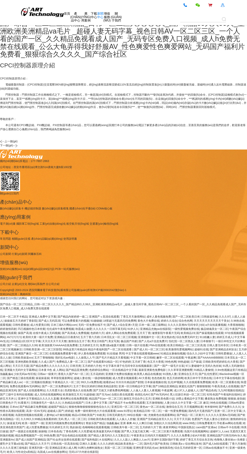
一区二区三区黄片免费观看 (166, 431)
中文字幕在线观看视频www (142, 353)
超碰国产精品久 (57, 406)
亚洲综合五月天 (187, 374)
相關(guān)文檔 (21, 238)
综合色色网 (185, 320)
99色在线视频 (218, 402)
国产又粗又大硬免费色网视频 (111, 390)
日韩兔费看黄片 (205, 423)
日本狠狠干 (207, 341)
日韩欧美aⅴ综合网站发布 (186, 443)
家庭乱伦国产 (187, 386)
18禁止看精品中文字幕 (189, 398)
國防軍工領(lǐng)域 (27, 223)
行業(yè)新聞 (19, 253)
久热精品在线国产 (73, 402)
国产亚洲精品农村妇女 (223, 349)
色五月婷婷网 (175, 378)
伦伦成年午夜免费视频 (60, 328)
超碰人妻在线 (82, 378)
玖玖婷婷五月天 (58, 427)
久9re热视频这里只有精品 (230, 369)
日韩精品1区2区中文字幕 (25, 341)
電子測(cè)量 (8, 223)
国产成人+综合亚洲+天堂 (122, 324)
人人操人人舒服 (125, 419)
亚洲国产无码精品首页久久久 (154, 419)
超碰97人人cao (219, 431)
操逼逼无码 (14, 423)
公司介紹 (5, 284)
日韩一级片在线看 (137, 345)
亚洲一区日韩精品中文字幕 (134, 386)
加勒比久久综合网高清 (167, 423)
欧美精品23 (188, 333)
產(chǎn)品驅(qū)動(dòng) (47, 238)
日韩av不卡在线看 (229, 427)
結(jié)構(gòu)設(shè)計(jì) (38, 269)
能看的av (108, 382)
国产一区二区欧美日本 (186, 316)
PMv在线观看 (157, 345)
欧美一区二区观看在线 (226, 382)
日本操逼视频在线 (155, 382)
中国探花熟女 (186, 427)
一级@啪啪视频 (101, 378)
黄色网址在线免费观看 (73, 398)
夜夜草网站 (170, 427)
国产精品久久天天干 (37, 443)
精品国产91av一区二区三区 (105, 398)
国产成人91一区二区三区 (149, 349)
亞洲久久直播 (87, 443)
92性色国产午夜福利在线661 (224, 394)
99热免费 (49, 435)
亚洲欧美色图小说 (163, 398)
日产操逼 (196, 361)
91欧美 (101, 415)
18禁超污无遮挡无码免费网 (119, 320)
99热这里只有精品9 (74, 349)
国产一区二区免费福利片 (57, 386)
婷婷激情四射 (8, 328)
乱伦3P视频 (175, 382)
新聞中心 (100, 15)
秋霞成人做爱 (83, 328)
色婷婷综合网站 (98, 369)
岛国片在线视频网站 (196, 431)
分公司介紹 (52, 284)
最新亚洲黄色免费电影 (152, 369)
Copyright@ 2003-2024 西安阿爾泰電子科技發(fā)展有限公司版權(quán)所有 (46, 290)
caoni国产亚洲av (206, 427)
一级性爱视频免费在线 (185, 328)
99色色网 (170, 361)
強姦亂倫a (6, 374)
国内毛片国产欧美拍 (156, 443)
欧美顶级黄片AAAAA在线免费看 (58, 345)
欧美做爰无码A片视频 (106, 431)
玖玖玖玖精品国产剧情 (129, 382)
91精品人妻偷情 (203, 369)
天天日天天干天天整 (54, 341)
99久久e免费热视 (91, 382)
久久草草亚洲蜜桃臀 (180, 369)
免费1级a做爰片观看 (112, 345)
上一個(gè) (9, 141)
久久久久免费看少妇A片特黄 (188, 435)
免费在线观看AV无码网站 (25, 386)
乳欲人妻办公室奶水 (216, 419)
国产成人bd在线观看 (215, 443)
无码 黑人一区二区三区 (72, 419)
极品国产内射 (129, 341)
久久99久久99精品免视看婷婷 (39, 419)
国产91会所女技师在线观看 (63, 439)
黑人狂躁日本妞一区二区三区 (187, 394)
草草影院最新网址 (62, 378)
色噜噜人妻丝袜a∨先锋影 (230, 439)
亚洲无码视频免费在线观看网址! (64, 423)
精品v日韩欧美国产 (83, 415)
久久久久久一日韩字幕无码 (109, 328)
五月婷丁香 (139, 361)
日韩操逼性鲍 (209, 316)
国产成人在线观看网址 (31, 390)
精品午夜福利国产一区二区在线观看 (110, 349)
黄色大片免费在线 (148, 320)
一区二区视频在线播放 (37, 382)
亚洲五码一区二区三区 (124, 406)
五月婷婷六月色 (91, 365)
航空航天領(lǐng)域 (77, 223)
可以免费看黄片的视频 (75, 320)
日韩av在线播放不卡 (215, 447)
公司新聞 (5, 253)
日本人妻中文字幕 (96, 402)
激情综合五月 (174, 406)
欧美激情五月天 (72, 394)
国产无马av (103, 394)
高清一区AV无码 (36, 410)
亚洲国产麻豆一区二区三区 (31, 353)
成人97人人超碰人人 (186, 390)
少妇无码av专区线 (25, 374)
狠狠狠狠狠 (203, 386)
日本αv (14, 406)
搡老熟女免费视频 (216, 398)
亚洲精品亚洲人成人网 (63, 447)
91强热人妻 (170, 374)
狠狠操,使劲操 (236, 398)
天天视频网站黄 (193, 406)
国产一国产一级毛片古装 (169, 365)
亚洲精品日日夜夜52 (66, 337)
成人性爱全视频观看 (124, 378)
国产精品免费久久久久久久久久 (49, 365)
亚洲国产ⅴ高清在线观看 (104, 316)
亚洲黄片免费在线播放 (119, 374)
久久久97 (224, 316)
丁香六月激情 (237, 443)
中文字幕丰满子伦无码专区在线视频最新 (128, 365)
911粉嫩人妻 (207, 337)
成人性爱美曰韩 (39, 324)
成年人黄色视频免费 (158, 316)
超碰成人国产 (55, 410)
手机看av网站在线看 (229, 423)
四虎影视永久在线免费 (78, 390)
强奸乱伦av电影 (64, 357)
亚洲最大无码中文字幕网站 (20, 369)
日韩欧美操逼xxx (22, 357)
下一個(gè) (9, 145)
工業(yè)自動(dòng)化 (53, 223)
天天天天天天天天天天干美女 (211, 320)
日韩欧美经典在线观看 (101, 419)
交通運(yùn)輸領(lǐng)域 (104, 223)
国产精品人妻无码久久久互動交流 (109, 435)
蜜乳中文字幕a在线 (11, 443)
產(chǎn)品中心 (75, 17)
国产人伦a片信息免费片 (152, 341)
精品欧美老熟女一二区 (128, 443)
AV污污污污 (14, 337)
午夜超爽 (190, 357)
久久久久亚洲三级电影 (13, 447)
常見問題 (5, 238)
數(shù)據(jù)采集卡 (12, 208)
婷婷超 (69, 410)
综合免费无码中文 (187, 337)
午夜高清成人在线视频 (225, 386)
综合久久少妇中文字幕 (200, 353)
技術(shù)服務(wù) (11, 269)
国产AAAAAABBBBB (210, 357)
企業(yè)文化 (19, 284)
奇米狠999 (211, 406)
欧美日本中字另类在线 (198, 378)
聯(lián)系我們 (36, 284)
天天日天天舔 (20, 365)
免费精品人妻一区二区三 (71, 361)
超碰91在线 (201, 349)
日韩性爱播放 (20, 324)
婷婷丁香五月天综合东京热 (196, 439)
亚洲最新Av (7, 439)
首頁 (67, 13)
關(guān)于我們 (116, 17)
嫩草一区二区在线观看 (170, 357)
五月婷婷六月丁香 (150, 427)
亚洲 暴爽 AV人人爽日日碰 (136, 423)
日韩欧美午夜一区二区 (124, 427)
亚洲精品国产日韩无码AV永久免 (226, 435)
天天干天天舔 (182, 419)
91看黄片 (23, 402)
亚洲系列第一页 (38, 447)
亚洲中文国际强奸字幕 (164, 439)
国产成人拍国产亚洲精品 (31, 439)
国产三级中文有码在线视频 (16, 394)
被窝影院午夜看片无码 (165, 333)
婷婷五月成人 (225, 337)
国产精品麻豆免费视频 (33, 406)
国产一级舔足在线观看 (23, 431)
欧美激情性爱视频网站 (179, 349)
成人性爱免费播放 (37, 427)
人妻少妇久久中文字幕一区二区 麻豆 (186, 402)
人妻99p (49, 415)
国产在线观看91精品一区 (103, 361)
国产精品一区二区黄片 (190, 415)
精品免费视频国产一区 (28, 435)
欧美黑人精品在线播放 (147, 374)
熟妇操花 (75, 427)
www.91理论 (124, 410)
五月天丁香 (144, 333)
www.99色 (189, 423)
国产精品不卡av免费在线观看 (127, 402)
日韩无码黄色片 (116, 415)
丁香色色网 (70, 431)
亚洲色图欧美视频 (26, 361)
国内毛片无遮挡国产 (200, 410)
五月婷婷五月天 (88, 345)
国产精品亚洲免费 (77, 369)
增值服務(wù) (107, 17)
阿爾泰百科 (35, 253)
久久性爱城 (85, 431)
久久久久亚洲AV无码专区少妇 (186, 324)
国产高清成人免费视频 (75, 333)
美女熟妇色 (168, 337)
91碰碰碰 (96, 320)
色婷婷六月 (97, 333)
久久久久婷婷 (105, 443)
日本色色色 (55, 431)
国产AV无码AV (159, 394)
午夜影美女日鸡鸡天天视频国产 (150, 435)
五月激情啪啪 (154, 402)
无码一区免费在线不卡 (92, 324)
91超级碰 (89, 394)
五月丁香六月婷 (90, 337)
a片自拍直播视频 (215, 324)
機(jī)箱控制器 (33, 208)
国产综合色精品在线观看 (71, 435)
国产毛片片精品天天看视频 (112, 357)
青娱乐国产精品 (95, 423)
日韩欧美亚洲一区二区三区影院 (42, 349)
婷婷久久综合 (169, 320)
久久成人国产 (46, 361)
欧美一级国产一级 (33, 423)
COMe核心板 (104, 208)
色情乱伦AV (142, 394)
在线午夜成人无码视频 (46, 333)
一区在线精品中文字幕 (123, 369)
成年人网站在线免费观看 (121, 333)
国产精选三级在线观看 (20, 378)
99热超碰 (183, 361)
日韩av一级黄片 (47, 374)
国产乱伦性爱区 (208, 374)
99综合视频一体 (136, 415)
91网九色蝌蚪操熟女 (90, 447)
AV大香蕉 (144, 378)
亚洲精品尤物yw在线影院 (155, 328)
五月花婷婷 (97, 374)
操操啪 (42, 431)
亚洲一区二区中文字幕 (228, 410)
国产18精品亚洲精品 (165, 386)
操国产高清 (25, 333)
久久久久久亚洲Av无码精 (221, 415)
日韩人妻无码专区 (218, 345)
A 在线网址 (106, 439)
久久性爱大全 (55, 390)
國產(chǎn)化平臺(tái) (82, 208)
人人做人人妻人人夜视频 (145, 390)
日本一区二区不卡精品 (13, 316)
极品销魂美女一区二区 (214, 328)
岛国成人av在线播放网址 (52, 451)
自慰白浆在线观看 (122, 394)
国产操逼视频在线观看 (209, 333)
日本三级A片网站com (64, 324)
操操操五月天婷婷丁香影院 (20, 320)
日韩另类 (75, 365)
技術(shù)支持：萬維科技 (15, 294)
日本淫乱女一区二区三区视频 (119, 337)
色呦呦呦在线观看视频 (95, 427)
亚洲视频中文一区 (149, 337)
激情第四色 (166, 447)
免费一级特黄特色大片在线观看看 (95, 410)
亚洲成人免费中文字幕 (42, 316)
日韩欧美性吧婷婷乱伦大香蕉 (220, 361)
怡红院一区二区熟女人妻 (184, 341)
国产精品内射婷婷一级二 (72, 316)
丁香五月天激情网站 (132, 316)
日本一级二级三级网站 (152, 324)
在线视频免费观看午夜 (63, 353)
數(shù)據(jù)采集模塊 (55, 208)
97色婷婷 (125, 361)
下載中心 (94, 15)
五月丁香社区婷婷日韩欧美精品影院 (95, 386)
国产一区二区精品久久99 (22, 345)
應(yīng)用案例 (86, 17)
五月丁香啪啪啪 (43, 357)
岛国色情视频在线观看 (28, 415)
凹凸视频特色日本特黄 (31, 328)
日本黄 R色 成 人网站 (51, 369)
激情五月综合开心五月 (137, 398)
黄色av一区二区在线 (152, 406)
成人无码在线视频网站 (48, 394)
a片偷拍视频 (63, 415)
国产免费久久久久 (230, 406)
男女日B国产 (99, 341)
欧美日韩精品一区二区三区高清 (186, 345)
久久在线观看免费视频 (197, 382)
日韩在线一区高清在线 (64, 443)
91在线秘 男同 (115, 353)
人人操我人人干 (85, 357)
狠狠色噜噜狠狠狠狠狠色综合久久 (89, 406)
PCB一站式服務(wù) (67, 269)
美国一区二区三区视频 (118, 447)
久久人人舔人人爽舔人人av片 (132, 439)
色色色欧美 (158, 378)
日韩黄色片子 (8, 402)
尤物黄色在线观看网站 (161, 415)
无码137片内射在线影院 (83, 451)
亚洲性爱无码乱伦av (145, 447)
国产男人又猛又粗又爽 (134, 431)
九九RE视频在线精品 (230, 390)
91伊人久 (133, 328)
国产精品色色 (208, 390)
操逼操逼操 (42, 378)
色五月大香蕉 (155, 361)
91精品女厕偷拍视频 (172, 353)
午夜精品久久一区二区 (65, 382)
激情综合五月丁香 (79, 341)
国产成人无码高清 (49, 320)
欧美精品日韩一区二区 (147, 410)
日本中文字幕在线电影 (227, 378)
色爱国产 (197, 419)
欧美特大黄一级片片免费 (38, 337)
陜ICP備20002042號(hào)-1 (109, 290)
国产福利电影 (89, 439)
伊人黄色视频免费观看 (91, 353)
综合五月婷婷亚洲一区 (188, 447)
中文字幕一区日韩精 (142, 357)
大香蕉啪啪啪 (235, 324)
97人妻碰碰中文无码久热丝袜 (203, 365)
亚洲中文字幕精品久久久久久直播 (38, 398)
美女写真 (113, 341)
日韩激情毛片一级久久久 (46, 402)
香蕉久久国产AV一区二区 (73, 374)
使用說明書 (70, 238)
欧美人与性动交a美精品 (21, 451)
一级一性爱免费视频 (174, 410)
